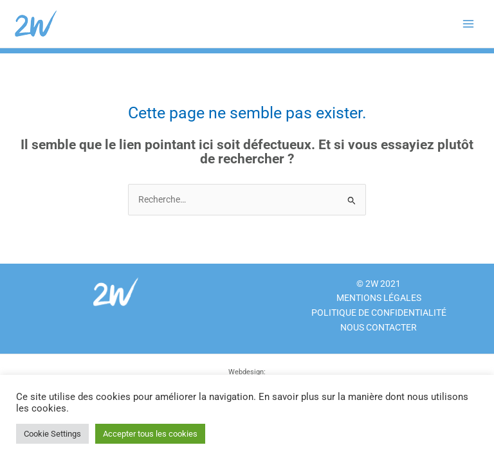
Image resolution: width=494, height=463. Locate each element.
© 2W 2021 (378, 283)
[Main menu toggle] (468, 24)
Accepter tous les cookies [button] (150, 434)
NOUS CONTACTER (378, 327)
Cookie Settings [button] (52, 434)
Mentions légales (378, 298)
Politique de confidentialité (378, 312)
